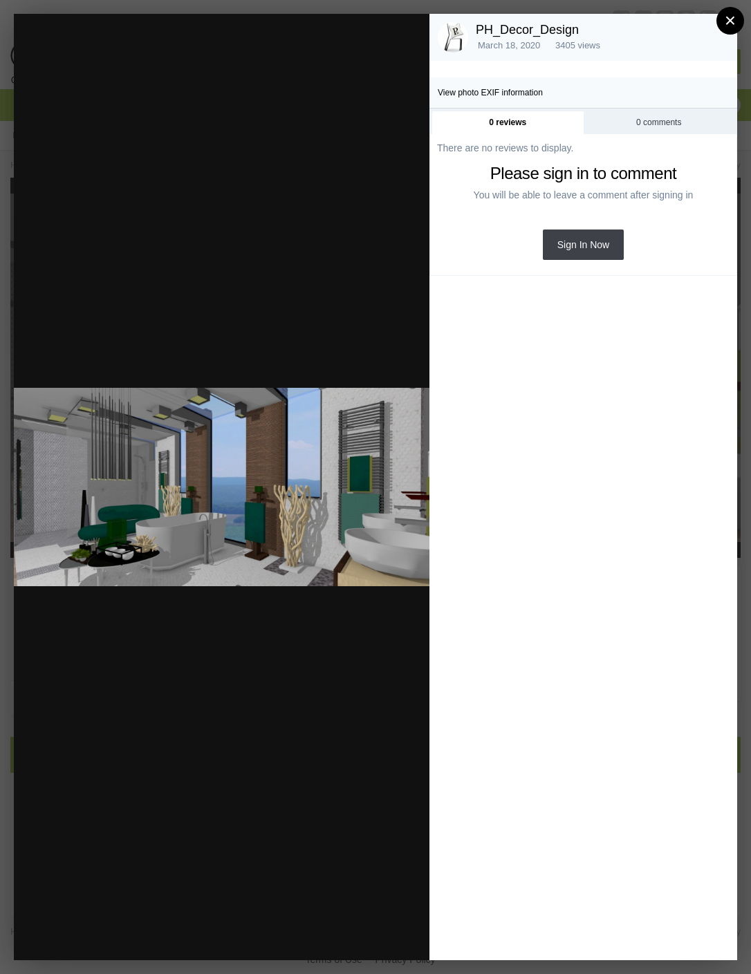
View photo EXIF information (490, 92)
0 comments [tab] (658, 122)
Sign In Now (583, 244)
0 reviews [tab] (507, 122)
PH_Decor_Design (527, 30)
